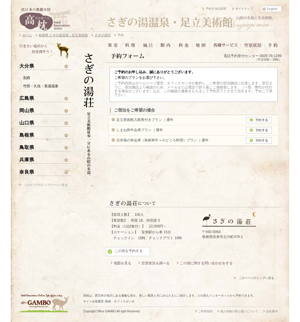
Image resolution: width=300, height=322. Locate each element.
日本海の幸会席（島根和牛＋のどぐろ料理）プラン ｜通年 (162, 140)
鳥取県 (26, 147)
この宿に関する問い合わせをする (206, 263)
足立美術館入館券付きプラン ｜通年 (144, 120)
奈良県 (26, 172)
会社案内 (272, 311)
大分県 (26, 66)
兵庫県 (26, 159)
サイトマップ (244, 8)
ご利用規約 (205, 311)
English (272, 9)
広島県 (26, 98)
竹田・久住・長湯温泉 (40, 86)
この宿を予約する (129, 251)
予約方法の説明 (216, 8)
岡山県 (26, 110)
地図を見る (122, 263)
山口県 (26, 122)
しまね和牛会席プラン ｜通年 (139, 130)
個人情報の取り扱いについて (239, 311)
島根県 (26, 135)
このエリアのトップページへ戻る (46, 184)
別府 (26, 78)
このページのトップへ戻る (256, 278)
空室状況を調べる (156, 263)
